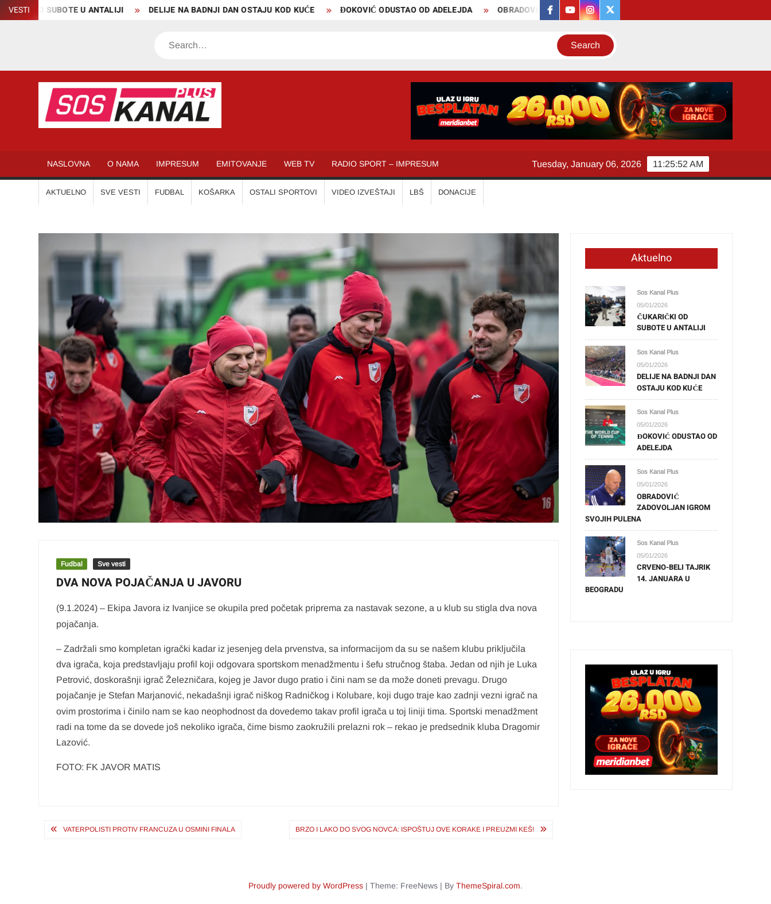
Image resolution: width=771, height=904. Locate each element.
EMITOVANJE (241, 163)
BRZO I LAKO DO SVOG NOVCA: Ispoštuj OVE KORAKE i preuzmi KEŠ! (414, 829)
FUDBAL (169, 192)
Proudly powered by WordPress (305, 885)
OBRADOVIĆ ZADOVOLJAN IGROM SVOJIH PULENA (647, 507)
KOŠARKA (216, 192)
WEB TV (299, 163)
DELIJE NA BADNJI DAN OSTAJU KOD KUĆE (237, 10)
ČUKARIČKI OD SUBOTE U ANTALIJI (671, 322)
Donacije (457, 192)
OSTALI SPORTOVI (283, 192)
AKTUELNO (66, 192)
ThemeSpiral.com (488, 885)
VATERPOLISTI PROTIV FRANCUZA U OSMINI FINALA (149, 829)
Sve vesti (112, 564)
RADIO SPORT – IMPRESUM (385, 163)
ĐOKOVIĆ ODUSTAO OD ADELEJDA (411, 10)
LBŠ (417, 192)
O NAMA (123, 163)
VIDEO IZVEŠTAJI (363, 192)
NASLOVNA (68, 163)
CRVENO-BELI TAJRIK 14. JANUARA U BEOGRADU (647, 578)
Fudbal (72, 564)
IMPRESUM (177, 163)
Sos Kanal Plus (658, 292)
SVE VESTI (120, 192)
